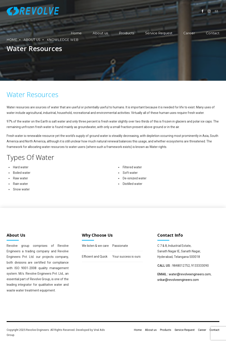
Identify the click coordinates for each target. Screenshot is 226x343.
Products (126, 33)
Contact (212, 33)
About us (100, 33)
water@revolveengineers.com (190, 274)
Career (189, 33)
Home (76, 33)
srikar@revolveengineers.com (178, 280)
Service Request (158, 33)
